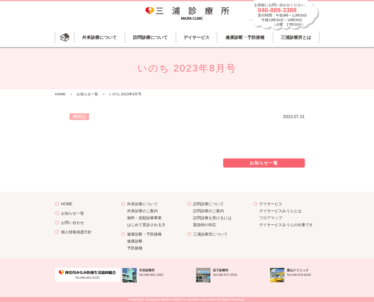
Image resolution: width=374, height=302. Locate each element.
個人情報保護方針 (76, 232)
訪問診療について (208, 204)
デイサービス (270, 204)
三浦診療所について (210, 234)
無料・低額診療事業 (144, 218)
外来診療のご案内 (142, 211)
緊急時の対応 (204, 225)
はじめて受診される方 (146, 225)
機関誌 (79, 116)
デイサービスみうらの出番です (286, 225)
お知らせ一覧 (87, 94)
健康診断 (134, 241)
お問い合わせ (72, 223)
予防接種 (134, 248)
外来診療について (142, 204)
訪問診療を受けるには (212, 218)
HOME (60, 94)
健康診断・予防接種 (144, 234)
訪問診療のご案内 (208, 211)
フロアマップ (270, 218)
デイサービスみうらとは (280, 211)
